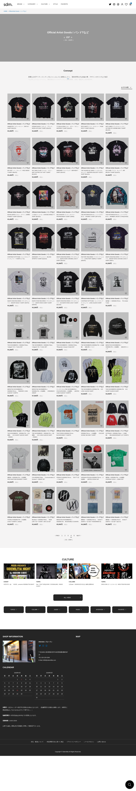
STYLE (55, 4)
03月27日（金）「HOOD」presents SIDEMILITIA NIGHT (18, 619)
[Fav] (122, 4)
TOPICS (14, 644)
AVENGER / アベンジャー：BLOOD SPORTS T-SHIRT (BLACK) (42, 271)
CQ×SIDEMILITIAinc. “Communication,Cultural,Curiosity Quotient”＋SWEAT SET (43, 507)
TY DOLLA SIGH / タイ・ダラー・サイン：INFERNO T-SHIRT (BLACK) (68, 130)
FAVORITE (64, 4)
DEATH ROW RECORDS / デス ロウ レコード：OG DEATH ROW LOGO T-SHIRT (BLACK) (68, 319)
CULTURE (45, 4)
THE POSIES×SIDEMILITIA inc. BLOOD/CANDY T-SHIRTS (66, 460)
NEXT (79, 569)
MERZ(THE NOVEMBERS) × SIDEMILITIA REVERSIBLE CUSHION (65, 553)
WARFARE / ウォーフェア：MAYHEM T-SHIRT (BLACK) (67, 177)
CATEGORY (33, 4)
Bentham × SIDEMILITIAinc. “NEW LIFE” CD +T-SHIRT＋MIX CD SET (42, 552)
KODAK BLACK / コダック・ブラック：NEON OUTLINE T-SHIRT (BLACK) (43, 130)
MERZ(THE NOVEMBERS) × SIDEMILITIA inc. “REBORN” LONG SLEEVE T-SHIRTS (18, 414)
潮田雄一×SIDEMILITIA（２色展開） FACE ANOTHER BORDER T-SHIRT (18, 507)
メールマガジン (89, 777)
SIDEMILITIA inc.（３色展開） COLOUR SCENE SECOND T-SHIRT (92, 460)
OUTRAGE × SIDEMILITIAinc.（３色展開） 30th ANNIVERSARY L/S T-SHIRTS (117, 461)
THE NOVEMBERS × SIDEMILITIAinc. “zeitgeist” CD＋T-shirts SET (18, 366)
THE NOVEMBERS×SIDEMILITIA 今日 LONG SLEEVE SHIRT (92, 413)
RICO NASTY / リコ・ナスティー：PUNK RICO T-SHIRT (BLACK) (91, 130)
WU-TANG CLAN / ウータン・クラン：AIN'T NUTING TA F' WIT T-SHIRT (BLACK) (43, 178)
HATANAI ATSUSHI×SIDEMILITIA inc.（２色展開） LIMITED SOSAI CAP (92, 507)
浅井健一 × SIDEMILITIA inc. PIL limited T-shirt (115, 318)
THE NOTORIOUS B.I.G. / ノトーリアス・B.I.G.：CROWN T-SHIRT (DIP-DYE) (92, 225)
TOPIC (38, 616)
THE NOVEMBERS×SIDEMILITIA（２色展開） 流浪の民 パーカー (92, 366)
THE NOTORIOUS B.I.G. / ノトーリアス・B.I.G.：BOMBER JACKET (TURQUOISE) (116, 225)
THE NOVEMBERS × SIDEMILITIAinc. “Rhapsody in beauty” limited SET (68, 366)
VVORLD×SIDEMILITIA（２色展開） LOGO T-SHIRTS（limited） (18, 552)
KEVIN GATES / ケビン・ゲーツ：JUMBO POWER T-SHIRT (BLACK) (17, 224)
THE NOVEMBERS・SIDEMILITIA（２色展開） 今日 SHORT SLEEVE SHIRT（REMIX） (18, 461)
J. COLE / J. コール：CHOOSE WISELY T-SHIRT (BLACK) (43, 224)
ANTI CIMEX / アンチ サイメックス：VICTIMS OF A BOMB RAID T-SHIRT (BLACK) (116, 131)
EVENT (6, 616)
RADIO (78, 644)
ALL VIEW (72, 632)
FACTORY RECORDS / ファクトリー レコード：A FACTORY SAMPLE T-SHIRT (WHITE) (91, 272)
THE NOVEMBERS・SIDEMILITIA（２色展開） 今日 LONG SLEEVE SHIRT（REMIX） (43, 461)
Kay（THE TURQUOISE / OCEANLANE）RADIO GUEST (50, 619)
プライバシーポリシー (74, 777)
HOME (6, 11)
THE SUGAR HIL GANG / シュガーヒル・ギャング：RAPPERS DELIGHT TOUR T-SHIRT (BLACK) (91, 178)
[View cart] (130, 4)
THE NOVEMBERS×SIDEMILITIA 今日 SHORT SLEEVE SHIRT (117, 413)
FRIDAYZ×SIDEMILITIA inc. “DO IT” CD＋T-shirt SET (67, 507)
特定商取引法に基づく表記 (55, 777)
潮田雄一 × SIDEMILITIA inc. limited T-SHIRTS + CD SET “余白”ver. (116, 552)
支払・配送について (37, 777)
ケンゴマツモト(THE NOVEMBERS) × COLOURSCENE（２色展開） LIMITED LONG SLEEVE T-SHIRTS (67, 414)
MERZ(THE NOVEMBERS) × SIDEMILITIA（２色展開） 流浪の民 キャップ (116, 367)
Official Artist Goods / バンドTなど (19, 11)
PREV (57, 569)
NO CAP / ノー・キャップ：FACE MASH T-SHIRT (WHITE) (17, 177)
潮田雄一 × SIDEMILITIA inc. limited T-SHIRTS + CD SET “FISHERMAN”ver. (92, 552)
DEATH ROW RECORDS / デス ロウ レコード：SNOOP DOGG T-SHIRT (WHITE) (18, 319)
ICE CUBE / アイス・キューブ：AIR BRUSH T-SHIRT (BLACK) (116, 177)
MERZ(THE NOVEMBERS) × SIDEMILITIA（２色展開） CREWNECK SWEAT (40, 414)
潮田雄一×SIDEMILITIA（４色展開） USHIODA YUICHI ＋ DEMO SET (117, 507)
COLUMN (72, 616)
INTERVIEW (100, 644)
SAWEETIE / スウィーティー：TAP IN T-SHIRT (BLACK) (18, 130)
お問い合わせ (102, 777)
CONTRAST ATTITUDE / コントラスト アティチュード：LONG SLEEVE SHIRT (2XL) (92, 319)
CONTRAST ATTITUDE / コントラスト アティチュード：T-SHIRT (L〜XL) (18, 271)
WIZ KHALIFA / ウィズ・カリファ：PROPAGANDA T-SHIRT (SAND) (67, 224)
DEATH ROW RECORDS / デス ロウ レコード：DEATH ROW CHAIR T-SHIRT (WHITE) (43, 319)
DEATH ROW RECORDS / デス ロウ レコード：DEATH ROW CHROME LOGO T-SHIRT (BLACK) (68, 272)
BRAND (21, 4)
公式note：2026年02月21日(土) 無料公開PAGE (82, 618)
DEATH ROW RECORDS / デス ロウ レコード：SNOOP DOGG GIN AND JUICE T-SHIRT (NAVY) (117, 272)
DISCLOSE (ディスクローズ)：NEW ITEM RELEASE (116, 618)
